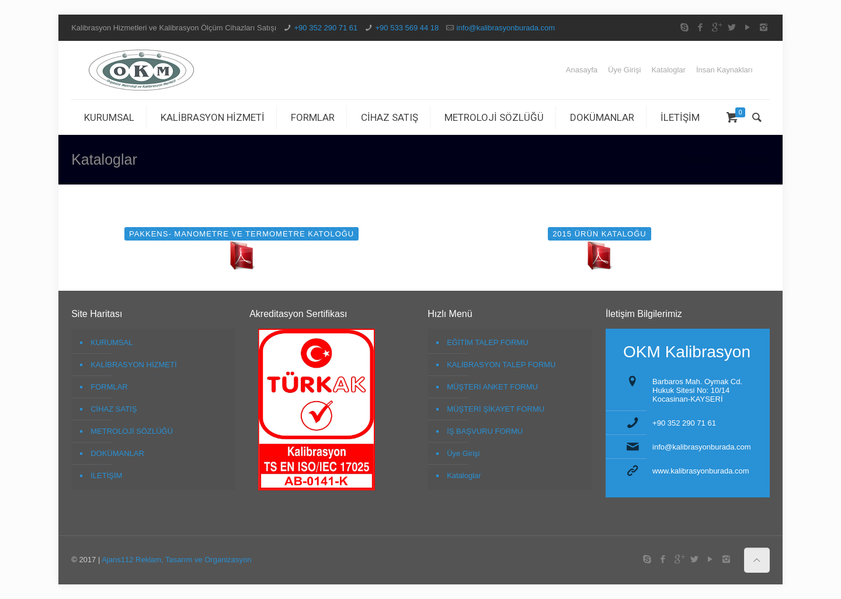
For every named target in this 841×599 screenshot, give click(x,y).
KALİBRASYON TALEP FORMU (501, 364)
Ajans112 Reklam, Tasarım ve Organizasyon (175, 559)
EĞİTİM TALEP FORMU (487, 342)
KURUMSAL (112, 342)
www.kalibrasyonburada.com (700, 470)
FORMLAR (109, 386)
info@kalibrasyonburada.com (506, 27)
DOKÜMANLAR (117, 453)
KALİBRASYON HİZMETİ (133, 364)
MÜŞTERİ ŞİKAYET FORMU (495, 409)
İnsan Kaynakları (724, 70)
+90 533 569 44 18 (407, 27)
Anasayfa (581, 70)
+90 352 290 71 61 (326, 27)
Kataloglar (668, 70)
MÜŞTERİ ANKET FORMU (492, 386)
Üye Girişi (624, 70)
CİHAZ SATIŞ (114, 409)
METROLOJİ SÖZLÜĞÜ (132, 431)
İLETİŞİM (106, 475)
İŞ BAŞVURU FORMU (485, 431)
